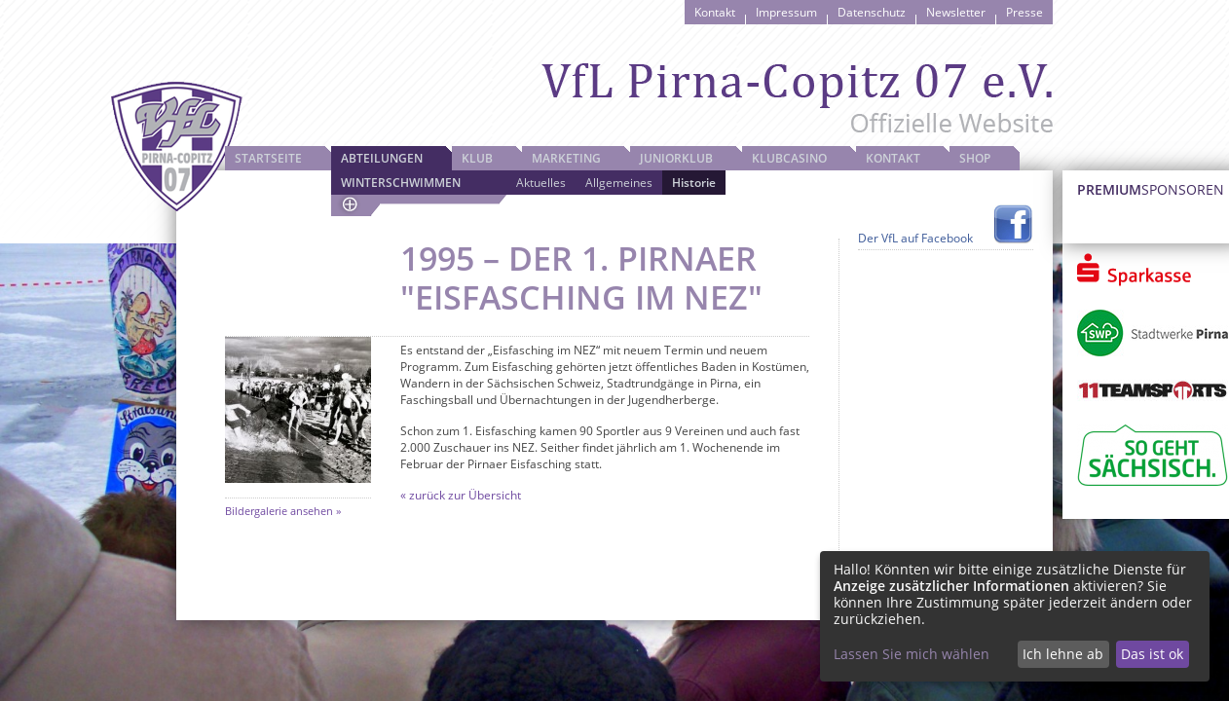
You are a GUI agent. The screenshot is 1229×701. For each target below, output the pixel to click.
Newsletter (956, 12)
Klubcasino (789, 158)
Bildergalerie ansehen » (283, 510)
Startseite (268, 158)
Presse (1024, 12)
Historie (694, 182)
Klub (477, 158)
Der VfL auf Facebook (915, 238)
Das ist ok (1152, 654)
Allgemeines (618, 182)
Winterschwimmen (401, 182)
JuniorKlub (676, 158)
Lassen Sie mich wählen (911, 654)
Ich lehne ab (1063, 654)
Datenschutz (872, 12)
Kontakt (714, 12)
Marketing (566, 158)
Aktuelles (541, 182)
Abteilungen (382, 158)
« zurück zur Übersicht (460, 495)
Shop (974, 158)
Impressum (786, 12)
